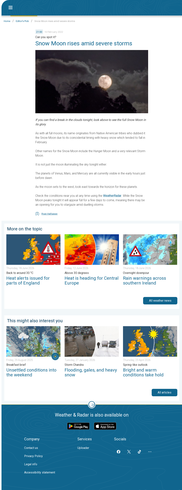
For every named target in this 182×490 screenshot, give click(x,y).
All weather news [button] (160, 300)
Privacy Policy (33, 456)
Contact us (31, 448)
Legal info (30, 464)
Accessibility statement (39, 472)
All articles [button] (164, 392)
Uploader (83, 448)
